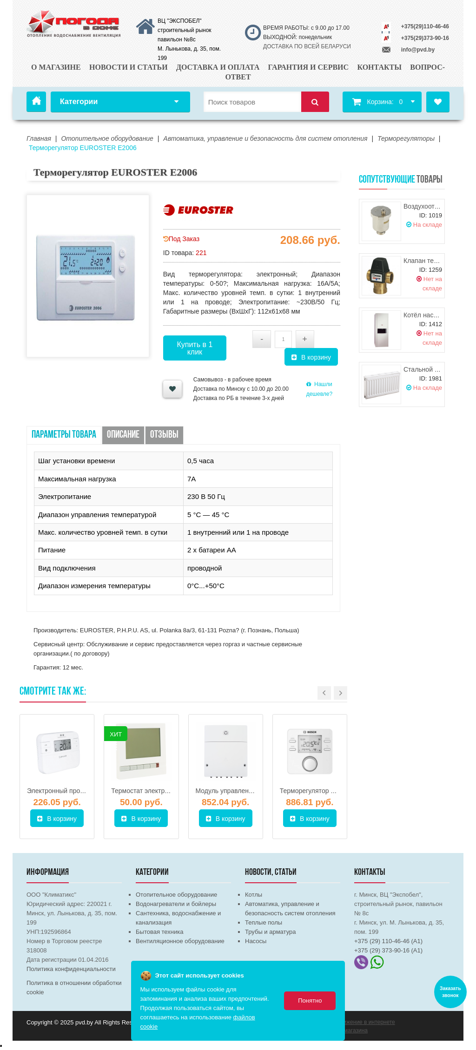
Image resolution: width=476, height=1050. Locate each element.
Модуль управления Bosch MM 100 (248, 790)
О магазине (56, 67)
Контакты (379, 67)
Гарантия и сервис (308, 67)
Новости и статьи (128, 67)
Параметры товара (64, 435)
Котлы (253, 894)
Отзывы (164, 435)
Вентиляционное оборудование (180, 941)
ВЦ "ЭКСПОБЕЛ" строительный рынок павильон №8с (185, 30)
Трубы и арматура (270, 931)
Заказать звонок (450, 992)
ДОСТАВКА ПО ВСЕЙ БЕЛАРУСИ (307, 46)
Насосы (255, 941)
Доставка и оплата (217, 67)
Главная (36, 102)
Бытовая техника (159, 931)
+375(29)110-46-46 (425, 26)
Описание (123, 435)
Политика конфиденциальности (71, 968)
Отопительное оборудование (176, 894)
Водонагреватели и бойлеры (176, 903)
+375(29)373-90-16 (425, 38)
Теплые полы (263, 922)
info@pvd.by (418, 49)
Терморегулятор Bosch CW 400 (327, 790)
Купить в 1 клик (194, 348)
